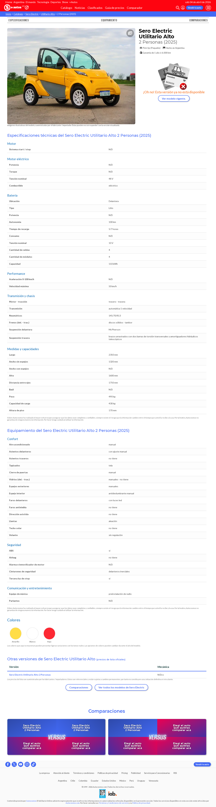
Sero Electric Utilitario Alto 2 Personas (30, 674)
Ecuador (94, 780)
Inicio (8, 14)
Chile (72, 780)
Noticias (80, 7)
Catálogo (66, 7)
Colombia (83, 780)
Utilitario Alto (48, 14)
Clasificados (95, 7)
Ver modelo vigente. (174, 98)
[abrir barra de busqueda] (178, 8)
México (122, 780)
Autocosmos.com (73, 803)
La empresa (44, 773)
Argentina (18, 2)
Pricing (125, 773)
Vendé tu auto (194, 7)
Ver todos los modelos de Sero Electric (121, 687)
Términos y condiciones (83, 773)
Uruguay (141, 780)
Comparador (135, 7)
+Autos (73, 2)
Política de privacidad (141, 803)
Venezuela (153, 780)
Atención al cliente (61, 773)
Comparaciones (198, 20)
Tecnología (43, 2)
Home (8, 2)
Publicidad (136, 773)
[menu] (208, 7)
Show (65, 2)
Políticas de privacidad (108, 773)
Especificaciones (18, 20)
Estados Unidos (109, 780)
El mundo (31, 2)
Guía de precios (114, 7)
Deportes (55, 2)
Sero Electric (32, 14)
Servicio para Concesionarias (157, 773)
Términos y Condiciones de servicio (113, 803)
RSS (175, 773)
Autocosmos (31, 801)
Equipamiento (109, 20)
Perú (132, 780)
